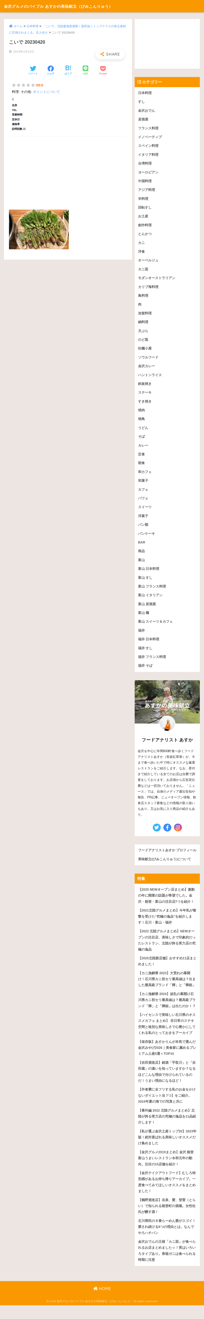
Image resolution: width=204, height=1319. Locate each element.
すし (141, 102)
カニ (141, 244)
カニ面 (143, 270)
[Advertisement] (68, 168)
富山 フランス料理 (152, 590)
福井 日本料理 (148, 643)
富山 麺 (143, 617)
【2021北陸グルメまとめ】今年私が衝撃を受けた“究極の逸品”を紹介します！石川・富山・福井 (167, 927)
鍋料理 (143, 324)
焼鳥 (141, 421)
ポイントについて (46, 92)
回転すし (145, 208)
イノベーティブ (150, 137)
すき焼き (145, 404)
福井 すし (145, 652)
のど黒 (143, 341)
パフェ (143, 501)
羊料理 (143, 199)
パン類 (143, 528)
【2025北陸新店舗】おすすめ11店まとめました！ (165, 972)
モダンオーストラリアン (156, 279)
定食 (141, 457)
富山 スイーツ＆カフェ (155, 625)
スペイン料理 (148, 146)
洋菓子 (143, 519)
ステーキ (145, 395)
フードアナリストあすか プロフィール (165, 857)
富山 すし (145, 581)
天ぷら (143, 332)
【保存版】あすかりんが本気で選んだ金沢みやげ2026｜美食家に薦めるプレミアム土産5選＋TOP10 (167, 1059)
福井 (141, 634)
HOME (102, 1302)
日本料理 (32, 26)
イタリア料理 (148, 155)
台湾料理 (145, 164)
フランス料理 (148, 128)
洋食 (141, 253)
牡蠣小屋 (145, 350)
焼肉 (141, 412)
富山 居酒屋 (147, 608)
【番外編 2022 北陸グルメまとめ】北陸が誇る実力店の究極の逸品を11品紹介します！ (167, 1129)
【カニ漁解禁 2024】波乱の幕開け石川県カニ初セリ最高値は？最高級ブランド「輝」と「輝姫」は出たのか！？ (167, 1011)
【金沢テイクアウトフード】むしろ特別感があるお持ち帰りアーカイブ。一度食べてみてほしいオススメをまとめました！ (167, 1195)
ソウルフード (148, 359)
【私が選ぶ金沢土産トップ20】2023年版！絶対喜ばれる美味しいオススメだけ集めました (167, 1150)
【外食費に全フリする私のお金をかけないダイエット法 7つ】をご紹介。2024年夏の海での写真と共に (167, 1108)
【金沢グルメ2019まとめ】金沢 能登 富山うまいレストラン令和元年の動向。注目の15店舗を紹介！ (166, 1171)
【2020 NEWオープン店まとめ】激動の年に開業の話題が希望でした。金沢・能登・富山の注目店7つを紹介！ (166, 906)
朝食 (141, 466)
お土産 (143, 217)
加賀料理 (145, 315)
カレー (143, 448)
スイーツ (145, 510)
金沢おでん (146, 111)
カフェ (143, 492)
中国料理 (145, 182)
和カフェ (145, 474)
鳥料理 (143, 297)
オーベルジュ (148, 261)
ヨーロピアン (148, 173)
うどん (143, 430)
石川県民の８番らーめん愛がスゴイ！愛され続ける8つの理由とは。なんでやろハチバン (167, 1240)
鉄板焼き (145, 386)
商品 (141, 554)
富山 (141, 563)
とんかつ (145, 235)
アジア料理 (146, 191)
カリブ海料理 (148, 288)
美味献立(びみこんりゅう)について (164, 869)
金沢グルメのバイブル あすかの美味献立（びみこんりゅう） (71, 6)
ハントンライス (150, 377)
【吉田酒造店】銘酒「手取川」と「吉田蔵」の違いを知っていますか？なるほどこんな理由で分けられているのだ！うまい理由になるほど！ (167, 1084)
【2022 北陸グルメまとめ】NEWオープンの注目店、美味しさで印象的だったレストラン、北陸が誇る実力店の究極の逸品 (167, 951)
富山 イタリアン (150, 599)
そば (141, 439)
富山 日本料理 (148, 572)
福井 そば (145, 670)
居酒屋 (143, 119)
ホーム (18, 26)
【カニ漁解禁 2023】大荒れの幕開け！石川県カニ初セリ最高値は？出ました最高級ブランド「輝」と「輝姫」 (167, 990)
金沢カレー (146, 368)
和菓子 (143, 483)
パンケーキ (146, 537)
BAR (141, 545)
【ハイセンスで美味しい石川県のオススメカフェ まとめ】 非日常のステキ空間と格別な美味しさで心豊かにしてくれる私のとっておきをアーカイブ (167, 1035)
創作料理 (145, 226)
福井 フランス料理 (152, 661)
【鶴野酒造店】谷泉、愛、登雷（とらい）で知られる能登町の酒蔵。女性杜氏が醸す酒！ (167, 1219)
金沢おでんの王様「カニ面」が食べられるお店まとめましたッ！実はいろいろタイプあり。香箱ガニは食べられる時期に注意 (167, 1264)
